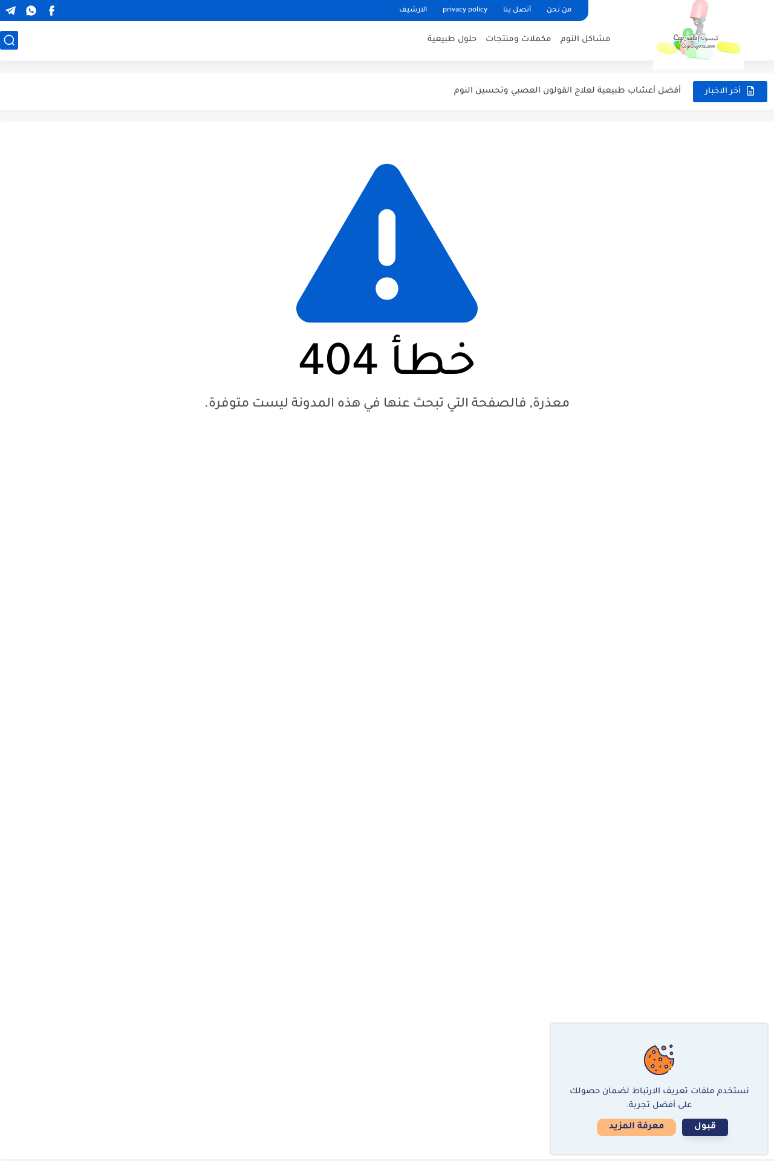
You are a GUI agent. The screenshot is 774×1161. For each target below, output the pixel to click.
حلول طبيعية (452, 39)
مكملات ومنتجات (518, 39)
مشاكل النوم (586, 39)
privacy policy (465, 11)
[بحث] (9, 40)
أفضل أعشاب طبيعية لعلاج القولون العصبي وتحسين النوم (567, 91)
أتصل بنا (517, 11)
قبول (705, 1127)
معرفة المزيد (636, 1127)
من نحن (559, 11)
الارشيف (413, 11)
